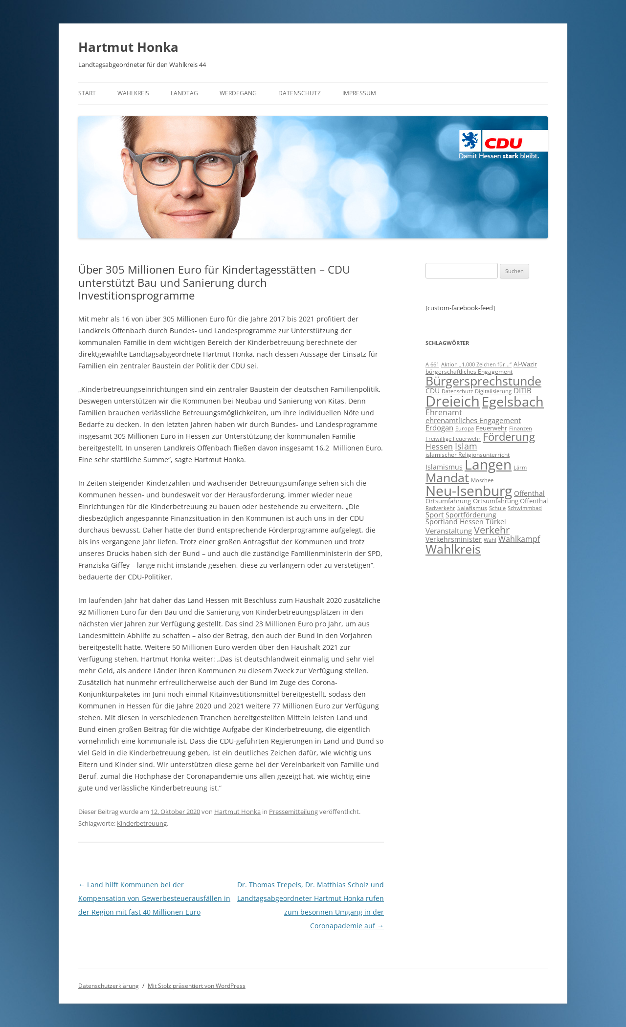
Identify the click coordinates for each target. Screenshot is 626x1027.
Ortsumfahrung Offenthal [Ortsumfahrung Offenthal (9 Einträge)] (510, 500)
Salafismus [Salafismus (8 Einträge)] (472, 508)
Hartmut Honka (128, 47)
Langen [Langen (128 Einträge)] (488, 464)
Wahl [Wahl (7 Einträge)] (490, 539)
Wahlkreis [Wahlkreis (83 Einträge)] (453, 548)
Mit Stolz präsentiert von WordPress (197, 986)
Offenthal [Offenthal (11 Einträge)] (529, 493)
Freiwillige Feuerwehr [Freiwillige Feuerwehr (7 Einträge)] (453, 438)
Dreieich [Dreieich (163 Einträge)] (452, 401)
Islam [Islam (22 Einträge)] (466, 446)
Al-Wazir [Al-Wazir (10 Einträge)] (525, 364)
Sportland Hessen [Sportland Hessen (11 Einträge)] (454, 521)
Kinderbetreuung (142, 823)
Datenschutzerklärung (108, 986)
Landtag (184, 93)
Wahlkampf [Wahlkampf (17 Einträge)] (519, 539)
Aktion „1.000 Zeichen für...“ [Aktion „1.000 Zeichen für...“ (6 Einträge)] (476, 364)
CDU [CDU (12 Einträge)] (432, 390)
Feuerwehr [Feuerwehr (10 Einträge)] (491, 428)
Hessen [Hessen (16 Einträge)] (439, 446)
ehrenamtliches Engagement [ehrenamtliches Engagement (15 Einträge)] (473, 420)
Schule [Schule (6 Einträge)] (497, 508)
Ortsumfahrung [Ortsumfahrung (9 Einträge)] (448, 500)
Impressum (359, 93)
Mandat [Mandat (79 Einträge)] (447, 477)
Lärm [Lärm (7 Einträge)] (520, 467)
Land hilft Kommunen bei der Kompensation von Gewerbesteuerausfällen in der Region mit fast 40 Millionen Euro (154, 898)
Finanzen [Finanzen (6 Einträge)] (520, 428)
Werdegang (238, 93)
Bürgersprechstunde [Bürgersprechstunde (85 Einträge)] (483, 380)
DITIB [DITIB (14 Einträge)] (523, 390)
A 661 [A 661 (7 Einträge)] (432, 364)
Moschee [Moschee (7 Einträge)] (482, 480)
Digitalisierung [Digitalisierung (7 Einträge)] (493, 391)
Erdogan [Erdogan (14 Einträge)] (439, 427)
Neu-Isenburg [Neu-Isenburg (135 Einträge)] (468, 490)
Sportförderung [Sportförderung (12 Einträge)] (471, 514)
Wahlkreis (133, 93)
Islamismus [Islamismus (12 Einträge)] (444, 466)
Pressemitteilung (293, 811)
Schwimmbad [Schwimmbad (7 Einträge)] (525, 508)
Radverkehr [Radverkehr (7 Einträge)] (440, 508)
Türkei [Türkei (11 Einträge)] (496, 521)
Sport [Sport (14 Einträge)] (434, 514)
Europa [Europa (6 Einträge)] (464, 428)
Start (87, 93)
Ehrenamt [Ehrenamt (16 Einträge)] (443, 412)
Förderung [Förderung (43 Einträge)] (509, 436)
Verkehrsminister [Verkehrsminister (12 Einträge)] (453, 539)
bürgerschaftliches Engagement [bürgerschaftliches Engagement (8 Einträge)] (469, 371)
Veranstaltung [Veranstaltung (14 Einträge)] (448, 530)
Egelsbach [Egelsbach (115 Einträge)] (513, 401)
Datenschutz (299, 93)
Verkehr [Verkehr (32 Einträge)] (492, 529)
